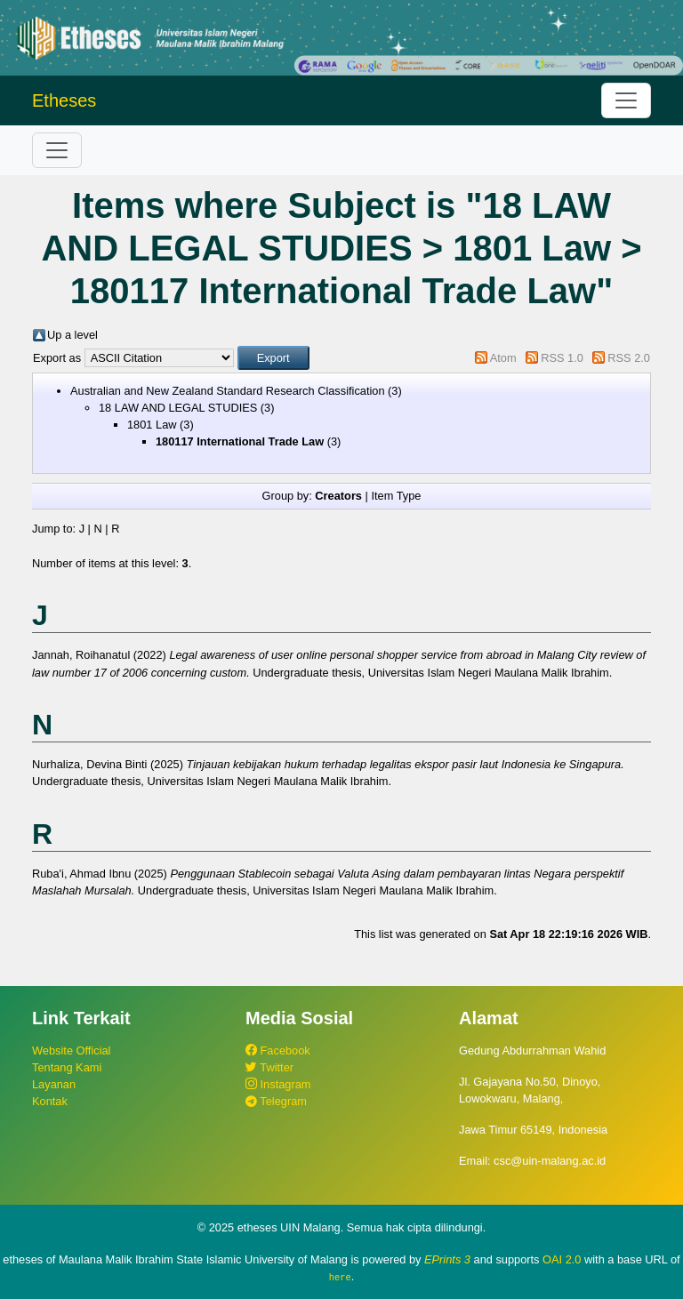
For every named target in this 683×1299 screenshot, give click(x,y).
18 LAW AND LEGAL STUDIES (178, 407)
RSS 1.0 (562, 358)
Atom (503, 358)
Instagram (277, 1084)
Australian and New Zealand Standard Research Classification (227, 390)
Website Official (71, 1050)
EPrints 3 (447, 1259)
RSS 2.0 (628, 358)
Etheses (64, 100)
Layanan (54, 1084)
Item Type (396, 495)
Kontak (50, 1101)
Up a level (72, 334)
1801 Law (152, 424)
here (340, 1277)
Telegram (276, 1101)
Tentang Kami (66, 1067)
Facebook (277, 1050)
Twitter (269, 1067)
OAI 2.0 (561, 1259)
